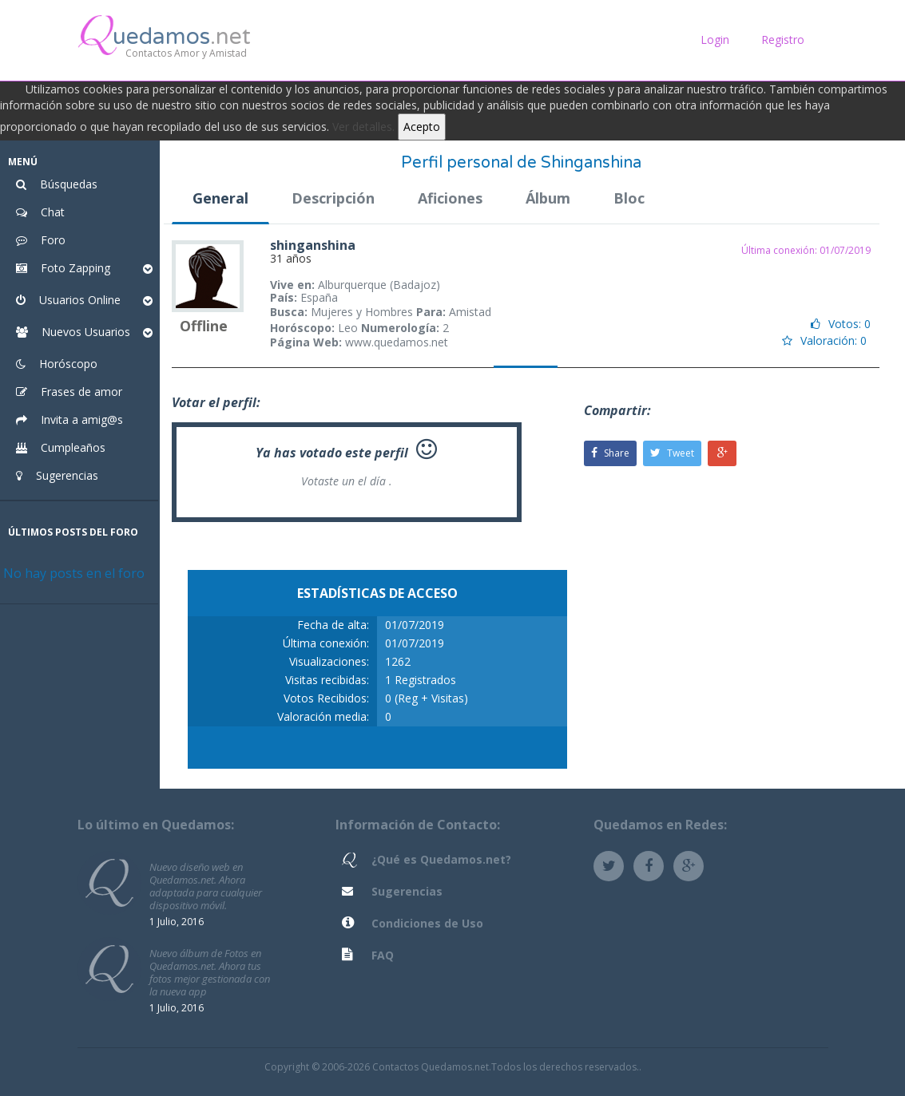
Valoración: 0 (824, 340)
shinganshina (312, 245)
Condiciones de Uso (427, 923)
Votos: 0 (841, 323)
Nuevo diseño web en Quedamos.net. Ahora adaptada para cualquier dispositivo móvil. (205, 886)
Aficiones (450, 198)
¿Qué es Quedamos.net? (441, 859)
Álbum (548, 198)
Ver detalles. (363, 126)
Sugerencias (407, 891)
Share (610, 453)
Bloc (629, 198)
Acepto (421, 126)
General (220, 198)
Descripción (333, 198)
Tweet (672, 453)
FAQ (382, 955)
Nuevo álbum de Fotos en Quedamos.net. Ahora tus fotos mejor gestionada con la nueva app (209, 972)
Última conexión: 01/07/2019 (806, 250)
